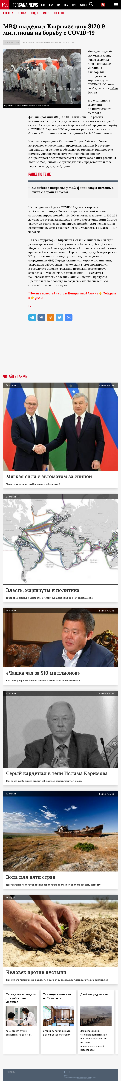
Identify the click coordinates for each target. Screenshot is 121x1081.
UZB (75, 5)
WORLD (84, 5)
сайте (114, 88)
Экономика (28, 42)
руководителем (73, 162)
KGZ (51, 5)
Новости (8, 13)
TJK (59, 5)
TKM (67, 5)
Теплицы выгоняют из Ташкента (57, 996)
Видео (34, 13)
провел (95, 154)
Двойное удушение (94, 994)
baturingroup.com (84, 1077)
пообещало (59, 281)
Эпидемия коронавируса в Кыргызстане (55, 42)
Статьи (22, 13)
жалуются (96, 273)
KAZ (43, 5)
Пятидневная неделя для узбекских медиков (21, 998)
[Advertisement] (60, 350)
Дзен (38, 298)
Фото (46, 13)
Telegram (109, 293)
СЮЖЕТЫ (59, 13)
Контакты (11, 1072)
